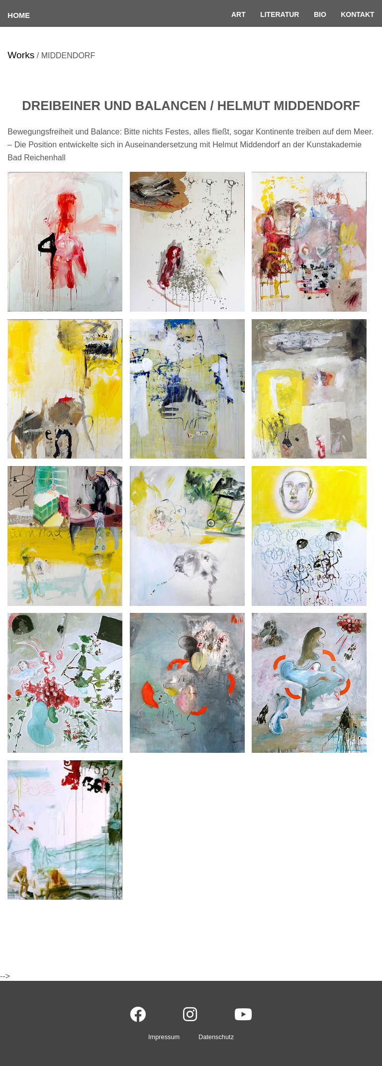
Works (20, 55)
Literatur (279, 14)
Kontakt (357, 14)
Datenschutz (216, 1037)
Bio (320, 14)
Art (238, 14)
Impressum (164, 1037)
